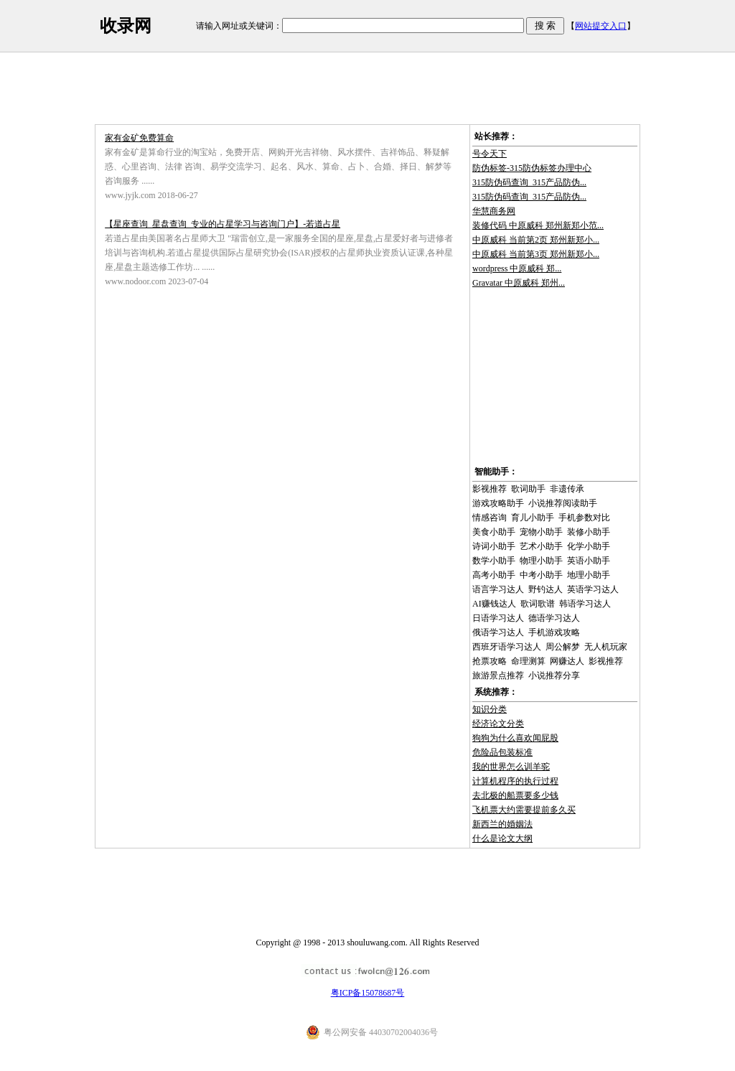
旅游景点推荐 (498, 675)
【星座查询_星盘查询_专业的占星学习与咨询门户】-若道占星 (222, 224)
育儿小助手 (532, 518)
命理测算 (528, 661)
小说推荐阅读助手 (562, 503)
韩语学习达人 (585, 604)
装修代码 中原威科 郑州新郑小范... (538, 225)
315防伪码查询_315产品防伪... (529, 182)
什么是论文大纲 (502, 838)
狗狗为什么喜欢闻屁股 (515, 738)
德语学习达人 (554, 618)
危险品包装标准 (502, 752)
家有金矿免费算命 (139, 138)
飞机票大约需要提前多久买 (524, 810)
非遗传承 (567, 489)
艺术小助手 (541, 546)
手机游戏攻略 (554, 632)
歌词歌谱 (537, 604)
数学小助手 (493, 561)
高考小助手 (493, 575)
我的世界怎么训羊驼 (511, 767)
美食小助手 (493, 532)
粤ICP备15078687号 (368, 993)
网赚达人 (567, 661)
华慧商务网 (493, 211)
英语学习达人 (593, 589)
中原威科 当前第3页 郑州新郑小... (535, 254)
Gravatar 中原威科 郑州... (518, 283)
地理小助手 (588, 575)
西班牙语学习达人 (506, 647)
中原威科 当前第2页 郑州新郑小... (535, 240)
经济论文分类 (498, 724)
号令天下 (489, 154)
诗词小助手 (493, 546)
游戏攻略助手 (498, 503)
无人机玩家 (605, 647)
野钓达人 (545, 589)
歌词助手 (528, 489)
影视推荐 (489, 489)
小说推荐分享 (554, 675)
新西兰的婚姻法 (502, 824)
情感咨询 (489, 518)
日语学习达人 (498, 618)
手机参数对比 (584, 518)
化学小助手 (588, 546)
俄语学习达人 (498, 632)
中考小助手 (541, 575)
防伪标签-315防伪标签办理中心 (531, 168)
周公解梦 (563, 647)
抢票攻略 (489, 661)
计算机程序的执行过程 (515, 781)
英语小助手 (588, 561)
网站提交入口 (601, 26)
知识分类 (489, 709)
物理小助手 (541, 561)
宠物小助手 (541, 532)
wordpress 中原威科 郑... (516, 268)
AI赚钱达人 (494, 604)
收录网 (125, 26)
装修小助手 (588, 532)
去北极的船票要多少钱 (515, 795)
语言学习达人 (498, 589)
